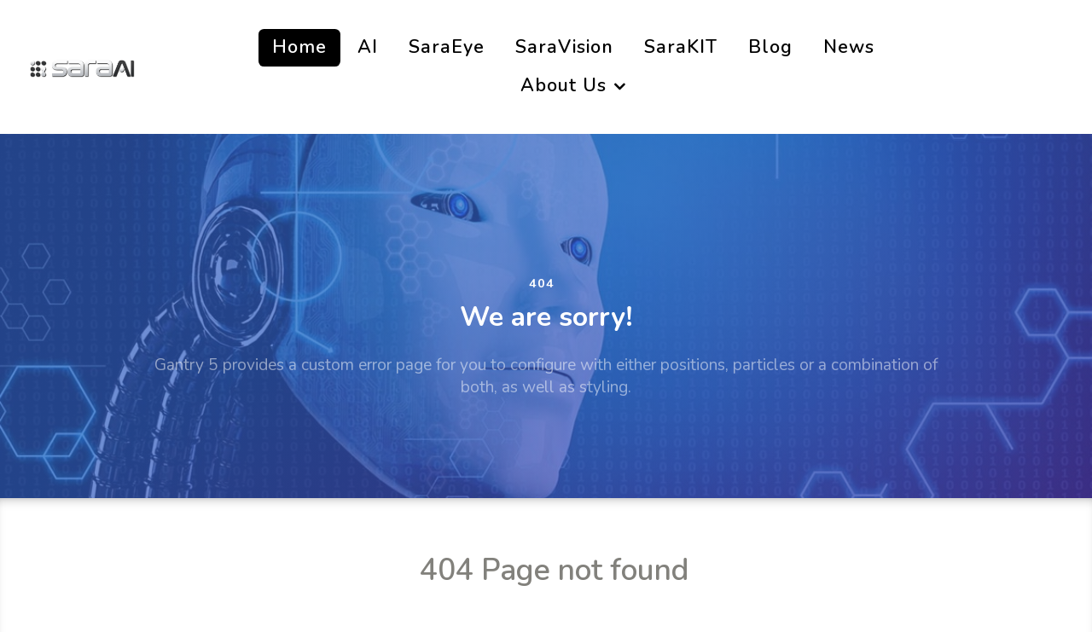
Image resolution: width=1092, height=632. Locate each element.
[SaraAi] (82, 66)
